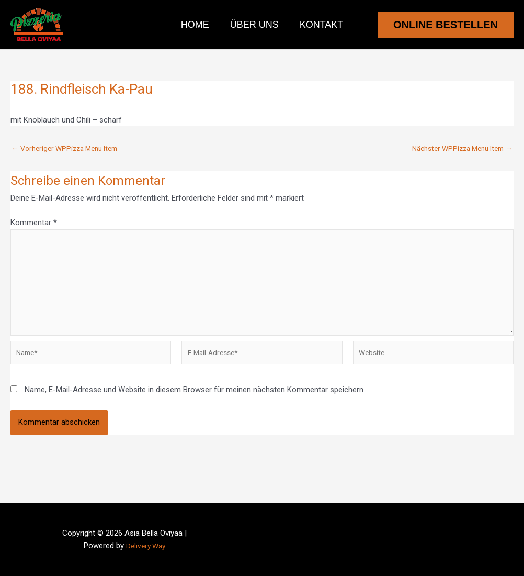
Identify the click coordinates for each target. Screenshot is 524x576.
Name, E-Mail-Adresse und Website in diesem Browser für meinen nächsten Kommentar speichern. (195, 402)
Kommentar (33, 222)
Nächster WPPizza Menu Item (456, 148)
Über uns (254, 24)
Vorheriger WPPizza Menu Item (70, 148)
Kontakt (319, 24)
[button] (446, 25)
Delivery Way (145, 545)
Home (197, 24)
